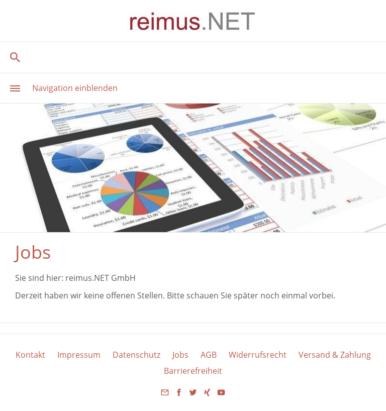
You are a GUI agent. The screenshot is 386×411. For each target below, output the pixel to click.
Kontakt (30, 354)
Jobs (180, 354)
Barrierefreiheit (193, 370)
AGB (209, 354)
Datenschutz (136, 354)
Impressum (79, 354)
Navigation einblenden (75, 87)
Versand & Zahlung (335, 354)
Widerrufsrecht (257, 354)
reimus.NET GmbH (100, 277)
